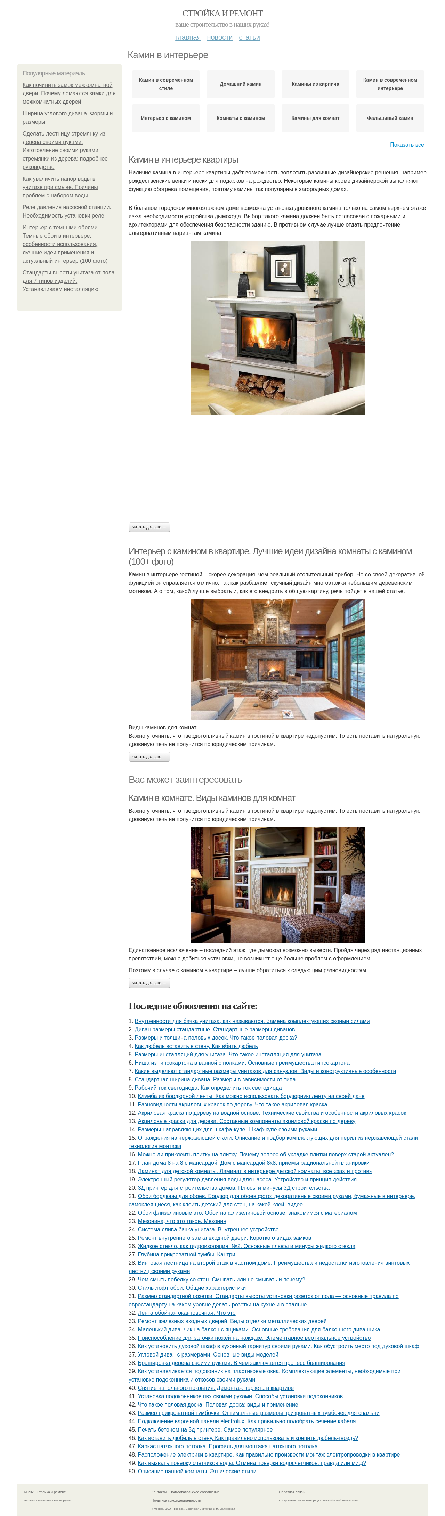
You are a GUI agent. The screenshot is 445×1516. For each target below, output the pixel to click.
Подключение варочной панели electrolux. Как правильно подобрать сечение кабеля (247, 1421)
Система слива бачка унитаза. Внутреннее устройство (208, 1229)
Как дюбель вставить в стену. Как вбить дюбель (196, 1046)
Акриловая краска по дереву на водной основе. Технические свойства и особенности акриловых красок (272, 1113)
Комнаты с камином (241, 118)
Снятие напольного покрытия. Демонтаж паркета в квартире (216, 1388)
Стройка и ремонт (223, 13)
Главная (188, 37)
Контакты (159, 1492)
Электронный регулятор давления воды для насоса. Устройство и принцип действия (247, 1179)
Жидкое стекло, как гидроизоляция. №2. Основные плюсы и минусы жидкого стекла (246, 1246)
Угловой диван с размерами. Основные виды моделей (208, 1355)
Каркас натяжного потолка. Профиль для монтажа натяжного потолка (228, 1446)
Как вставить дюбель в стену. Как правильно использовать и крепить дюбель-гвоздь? (248, 1438)
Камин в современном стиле (166, 84)
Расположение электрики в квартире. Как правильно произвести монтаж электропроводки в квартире (269, 1455)
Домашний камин (241, 84)
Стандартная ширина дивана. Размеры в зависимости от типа (215, 1079)
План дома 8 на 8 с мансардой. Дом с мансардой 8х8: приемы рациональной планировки (254, 1163)
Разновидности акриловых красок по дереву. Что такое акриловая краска (232, 1104)
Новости (220, 37)
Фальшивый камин (390, 118)
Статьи (249, 37)
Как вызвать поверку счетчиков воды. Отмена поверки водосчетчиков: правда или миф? (252, 1463)
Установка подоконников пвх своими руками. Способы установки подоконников (240, 1396)
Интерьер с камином (166, 118)
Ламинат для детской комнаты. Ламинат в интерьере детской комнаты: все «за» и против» (255, 1171)
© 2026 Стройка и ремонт (45, 1492)
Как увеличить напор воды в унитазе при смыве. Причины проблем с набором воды (60, 187)
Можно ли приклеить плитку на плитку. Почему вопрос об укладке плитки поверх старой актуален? (266, 1154)
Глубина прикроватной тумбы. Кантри (186, 1254)
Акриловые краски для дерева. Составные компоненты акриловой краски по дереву (247, 1121)
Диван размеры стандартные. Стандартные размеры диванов (215, 1029)
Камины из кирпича (315, 84)
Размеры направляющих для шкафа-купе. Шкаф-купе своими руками (227, 1129)
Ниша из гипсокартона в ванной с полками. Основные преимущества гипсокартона (242, 1063)
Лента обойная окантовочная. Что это (187, 1313)
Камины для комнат (315, 118)
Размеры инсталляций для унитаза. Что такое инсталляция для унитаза (228, 1054)
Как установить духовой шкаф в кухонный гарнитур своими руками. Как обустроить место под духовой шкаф (278, 1346)
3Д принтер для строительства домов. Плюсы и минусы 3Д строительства (234, 1188)
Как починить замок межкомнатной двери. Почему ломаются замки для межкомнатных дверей (69, 93)
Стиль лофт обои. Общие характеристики (192, 1288)
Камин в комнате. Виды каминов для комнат (212, 798)
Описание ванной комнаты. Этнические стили (197, 1471)
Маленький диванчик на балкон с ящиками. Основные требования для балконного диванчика (259, 1330)
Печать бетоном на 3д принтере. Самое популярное (205, 1430)
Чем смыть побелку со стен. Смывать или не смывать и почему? (221, 1280)
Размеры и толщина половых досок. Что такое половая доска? (216, 1038)
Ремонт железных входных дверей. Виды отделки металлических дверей (232, 1321)
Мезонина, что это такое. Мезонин (182, 1221)
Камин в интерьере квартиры (183, 159)
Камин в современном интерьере (390, 84)
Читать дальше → (149, 527)
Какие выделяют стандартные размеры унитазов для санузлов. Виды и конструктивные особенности (265, 1071)
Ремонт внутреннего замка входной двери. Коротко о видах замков (225, 1238)
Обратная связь (292, 1492)
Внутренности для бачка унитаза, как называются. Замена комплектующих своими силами (252, 1021)
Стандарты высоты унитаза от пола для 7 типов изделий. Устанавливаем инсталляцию (69, 281)
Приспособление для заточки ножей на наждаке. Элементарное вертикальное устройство (254, 1338)
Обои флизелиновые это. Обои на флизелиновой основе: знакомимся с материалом (247, 1213)
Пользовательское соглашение (195, 1492)
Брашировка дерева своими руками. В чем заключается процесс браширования (241, 1363)
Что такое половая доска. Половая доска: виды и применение (218, 1405)
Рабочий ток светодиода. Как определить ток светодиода (208, 1088)
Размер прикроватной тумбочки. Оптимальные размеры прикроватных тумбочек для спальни (259, 1413)
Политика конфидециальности (176, 1500)
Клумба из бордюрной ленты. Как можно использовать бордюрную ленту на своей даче (251, 1096)
